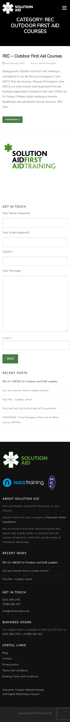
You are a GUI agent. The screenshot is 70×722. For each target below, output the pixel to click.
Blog (5, 653)
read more (12, 119)
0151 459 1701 (11, 599)
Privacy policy (10, 664)
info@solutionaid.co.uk (15, 611)
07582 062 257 (11, 604)
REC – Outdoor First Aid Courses (32, 56)
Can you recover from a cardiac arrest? (25, 390)
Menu (64, 8)
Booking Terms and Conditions (20, 676)
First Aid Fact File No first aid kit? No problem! (29, 408)
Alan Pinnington (47, 63)
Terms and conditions (15, 670)
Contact (7, 658)
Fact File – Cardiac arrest (17, 399)
